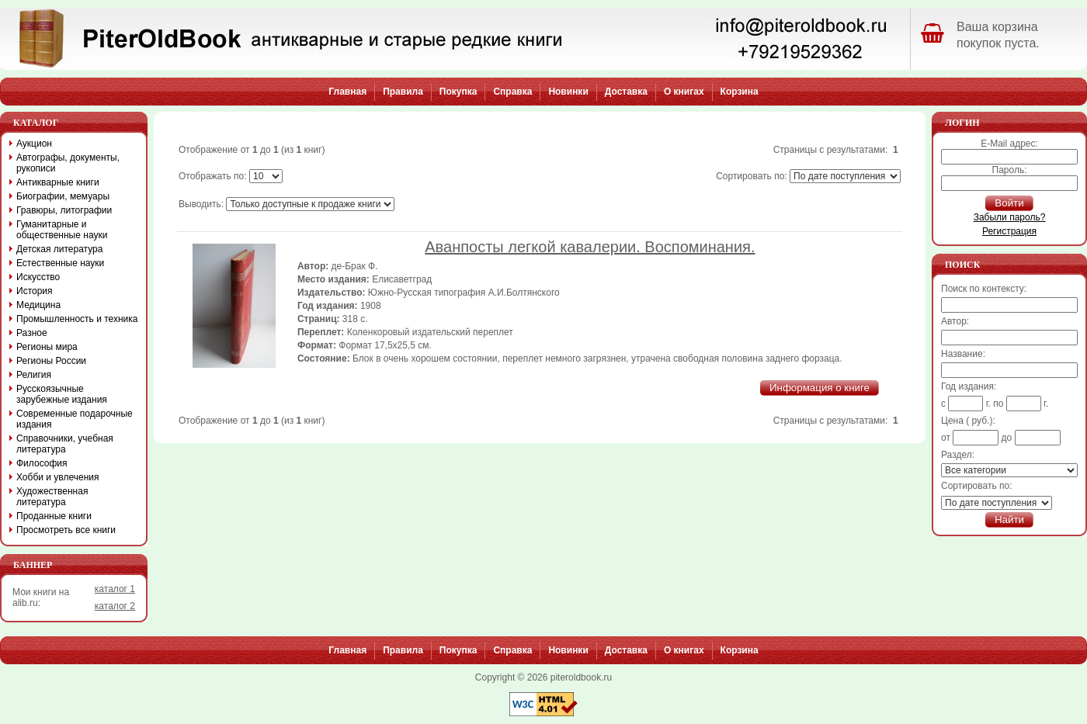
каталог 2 (115, 606)
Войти (1009, 203)
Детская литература (59, 249)
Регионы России (51, 360)
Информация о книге (819, 387)
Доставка (626, 91)
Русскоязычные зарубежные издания (61, 394)
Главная (347, 91)
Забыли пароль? (1010, 217)
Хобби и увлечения (57, 477)
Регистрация (1009, 231)
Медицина (38, 305)
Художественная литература (52, 496)
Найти (1009, 519)
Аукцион (34, 143)
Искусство (38, 277)
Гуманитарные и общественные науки (61, 230)
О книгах (684, 91)
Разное (31, 332)
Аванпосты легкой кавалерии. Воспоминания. (590, 246)
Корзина (740, 91)
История (34, 291)
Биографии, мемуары (62, 196)
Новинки (568, 91)
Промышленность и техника (77, 319)
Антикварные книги (57, 182)
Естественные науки (60, 263)
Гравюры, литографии (64, 210)
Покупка (458, 91)
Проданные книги (54, 516)
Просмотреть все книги (66, 530)
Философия (42, 463)
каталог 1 (115, 589)
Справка (512, 91)
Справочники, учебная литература (64, 444)
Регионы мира (47, 346)
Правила (403, 91)
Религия (33, 374)
